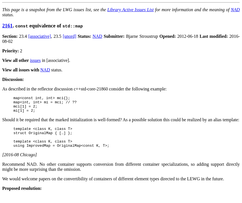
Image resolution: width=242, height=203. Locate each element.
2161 (7, 26)
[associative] (40, 36)
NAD (235, 9)
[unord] (69, 36)
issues (35, 60)
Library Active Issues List (130, 9)
